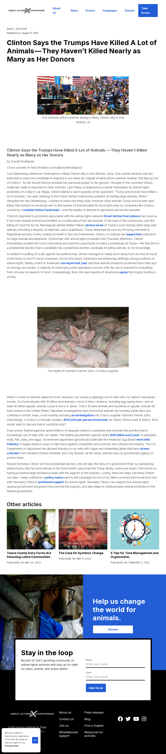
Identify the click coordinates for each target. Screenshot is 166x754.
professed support (51, 482)
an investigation (82, 415)
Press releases (94, 712)
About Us (57, 10)
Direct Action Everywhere (122, 216)
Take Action (145, 10)
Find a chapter (94, 725)
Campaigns (110, 10)
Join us (64, 725)
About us (65, 712)
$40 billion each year (125, 435)
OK (35, 740)
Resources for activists (93, 734)
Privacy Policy (11, 746)
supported (133, 234)
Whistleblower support (68, 734)
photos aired (94, 225)
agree (123, 272)
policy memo (54, 477)
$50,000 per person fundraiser (86, 419)
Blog (87, 719)
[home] (28, 10)
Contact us (66, 719)
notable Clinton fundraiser (41, 210)
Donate (129, 10)
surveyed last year (74, 263)
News (74, 10)
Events (90, 10)
